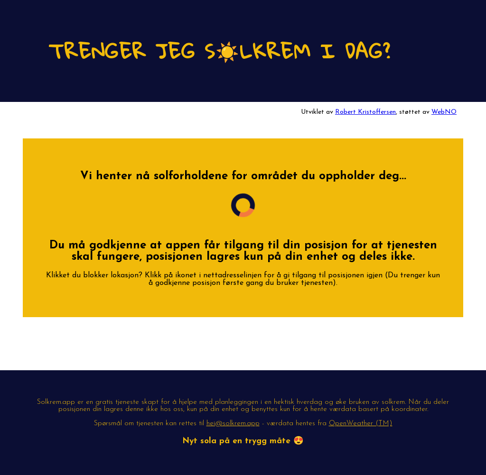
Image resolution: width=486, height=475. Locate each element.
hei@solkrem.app (233, 423)
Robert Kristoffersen (365, 112)
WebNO (444, 112)
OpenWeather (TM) (361, 423)
